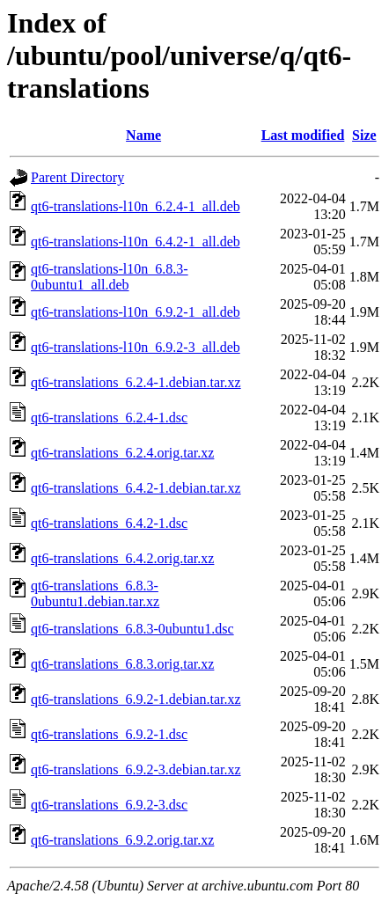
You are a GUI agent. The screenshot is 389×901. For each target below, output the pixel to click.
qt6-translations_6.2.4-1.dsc (109, 417)
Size (364, 135)
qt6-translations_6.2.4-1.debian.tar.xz (136, 382)
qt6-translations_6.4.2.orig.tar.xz (122, 558)
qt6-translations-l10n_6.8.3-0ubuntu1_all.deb (109, 276)
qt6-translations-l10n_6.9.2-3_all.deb (135, 347)
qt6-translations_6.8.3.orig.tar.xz (122, 663)
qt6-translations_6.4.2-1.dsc (109, 523)
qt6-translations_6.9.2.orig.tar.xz (122, 839)
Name (143, 135)
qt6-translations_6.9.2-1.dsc (109, 734)
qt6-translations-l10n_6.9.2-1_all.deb (135, 311)
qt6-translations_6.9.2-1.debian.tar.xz (136, 699)
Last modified (303, 135)
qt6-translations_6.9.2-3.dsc (109, 804)
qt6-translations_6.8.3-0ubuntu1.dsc (132, 628)
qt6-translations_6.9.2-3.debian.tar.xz (136, 769)
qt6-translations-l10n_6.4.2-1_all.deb (135, 241)
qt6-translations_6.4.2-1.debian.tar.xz (136, 487)
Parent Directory (77, 177)
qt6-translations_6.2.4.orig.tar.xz (122, 452)
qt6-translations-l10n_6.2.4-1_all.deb (135, 206)
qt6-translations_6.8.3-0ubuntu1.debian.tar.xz (95, 593)
